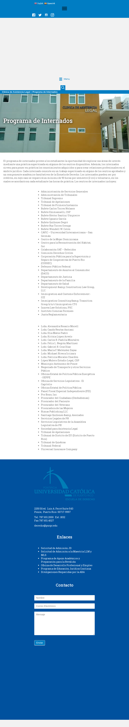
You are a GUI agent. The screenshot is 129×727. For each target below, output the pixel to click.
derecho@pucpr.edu (45, 525)
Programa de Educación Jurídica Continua (66, 568)
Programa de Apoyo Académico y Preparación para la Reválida (60, 560)
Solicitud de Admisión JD (56, 548)
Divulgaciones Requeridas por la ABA (63, 572)
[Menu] (64, 8)
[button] (33, 14)
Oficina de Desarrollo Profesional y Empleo (66, 565)
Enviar (39, 642)
